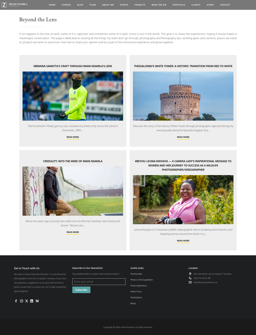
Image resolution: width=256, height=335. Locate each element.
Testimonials (136, 273)
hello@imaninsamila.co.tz (205, 282)
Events (124, 5)
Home (52, 5)
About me (108, 5)
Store (210, 5)
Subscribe (81, 289)
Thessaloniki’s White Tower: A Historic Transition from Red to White (183, 66)
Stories (66, 5)
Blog (80, 5)
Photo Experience (138, 285)
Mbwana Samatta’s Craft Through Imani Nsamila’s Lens (73, 66)
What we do (159, 5)
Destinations (136, 297)
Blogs (133, 303)
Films (92, 5)
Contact (225, 5)
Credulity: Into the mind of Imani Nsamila (72, 161)
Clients (196, 5)
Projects (140, 5)
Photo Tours (136, 291)
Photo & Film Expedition (141, 279)
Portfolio (179, 5)
